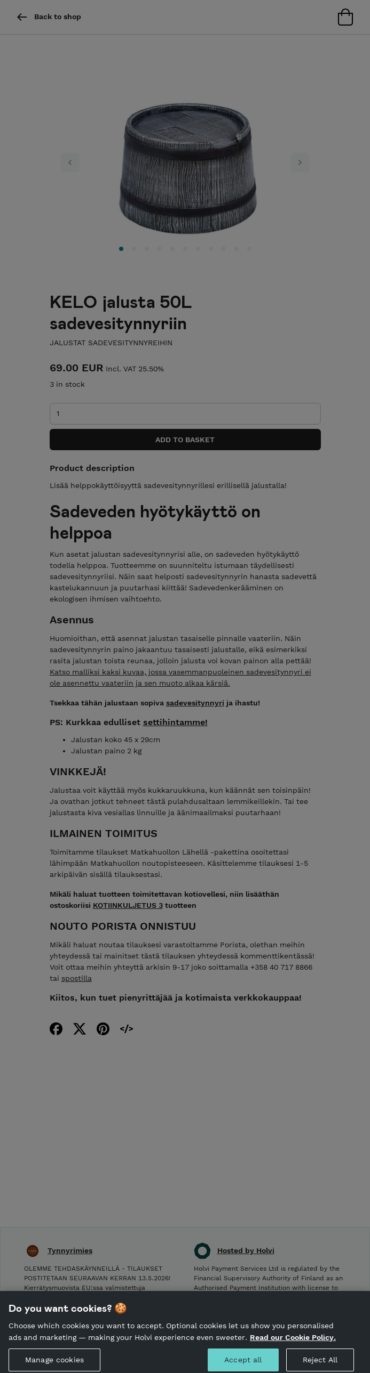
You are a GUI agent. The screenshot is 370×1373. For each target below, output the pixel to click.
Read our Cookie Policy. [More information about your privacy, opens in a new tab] (293, 1342)
